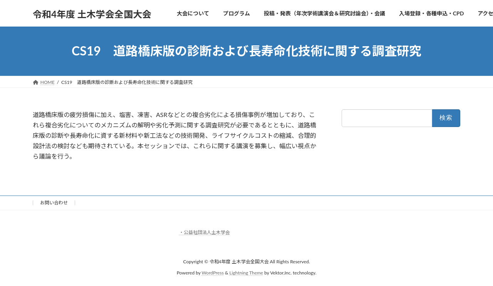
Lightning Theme (246, 272)
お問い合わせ (54, 203)
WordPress (213, 272)
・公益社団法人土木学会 (204, 232)
